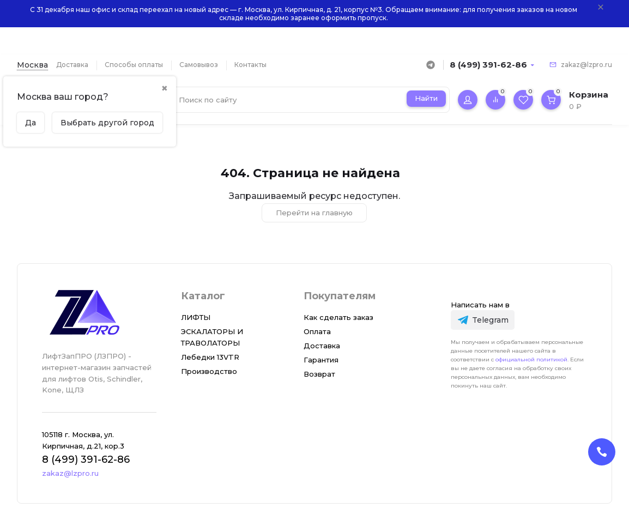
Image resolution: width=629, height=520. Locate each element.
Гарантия (321, 359)
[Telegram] (483, 319)
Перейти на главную (314, 212)
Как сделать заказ (338, 317)
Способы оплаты (134, 65)
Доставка (72, 65)
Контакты (250, 65)
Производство (209, 371)
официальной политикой (531, 359)
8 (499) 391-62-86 (488, 64)
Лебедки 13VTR (210, 357)
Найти (426, 98)
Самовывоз (198, 65)
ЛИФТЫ (195, 317)
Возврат (319, 374)
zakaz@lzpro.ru (586, 65)
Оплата (317, 331)
